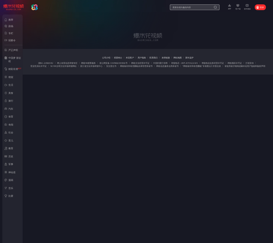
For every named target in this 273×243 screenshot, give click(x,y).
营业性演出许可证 (38, 66)
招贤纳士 (118, 57)
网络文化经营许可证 (140, 63)
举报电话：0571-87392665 (184, 63)
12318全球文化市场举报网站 (63, 66)
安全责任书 (111, 66)
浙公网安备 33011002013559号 (113, 63)
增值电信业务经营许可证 (213, 63)
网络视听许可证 (235, 63)
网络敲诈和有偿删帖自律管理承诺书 (136, 66)
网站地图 (178, 57)
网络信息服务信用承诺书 (167, 66)
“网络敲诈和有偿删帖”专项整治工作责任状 (201, 66)
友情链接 (166, 57)
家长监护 (189, 57)
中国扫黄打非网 (160, 63)
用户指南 (142, 57)
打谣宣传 (250, 63)
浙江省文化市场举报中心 (91, 66)
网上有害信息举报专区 (67, 63)
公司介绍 (106, 57)
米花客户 (130, 57)
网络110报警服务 (88, 63)
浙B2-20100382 (45, 63)
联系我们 (154, 57)
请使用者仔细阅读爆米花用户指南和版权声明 (245, 66)
